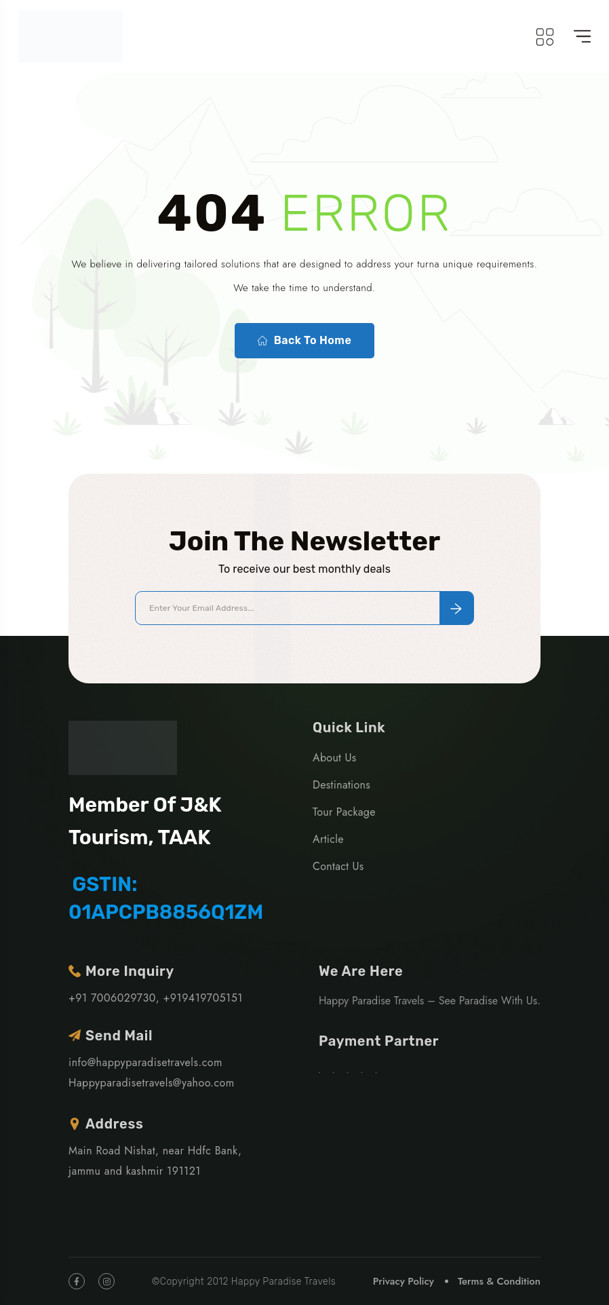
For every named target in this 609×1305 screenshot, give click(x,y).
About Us (334, 757)
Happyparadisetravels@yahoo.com (151, 1083)
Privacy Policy (403, 1281)
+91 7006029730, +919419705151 (155, 998)
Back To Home (304, 340)
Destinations (341, 785)
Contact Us (338, 866)
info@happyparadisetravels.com (145, 1062)
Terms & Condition (499, 1281)
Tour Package (344, 812)
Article (328, 839)
